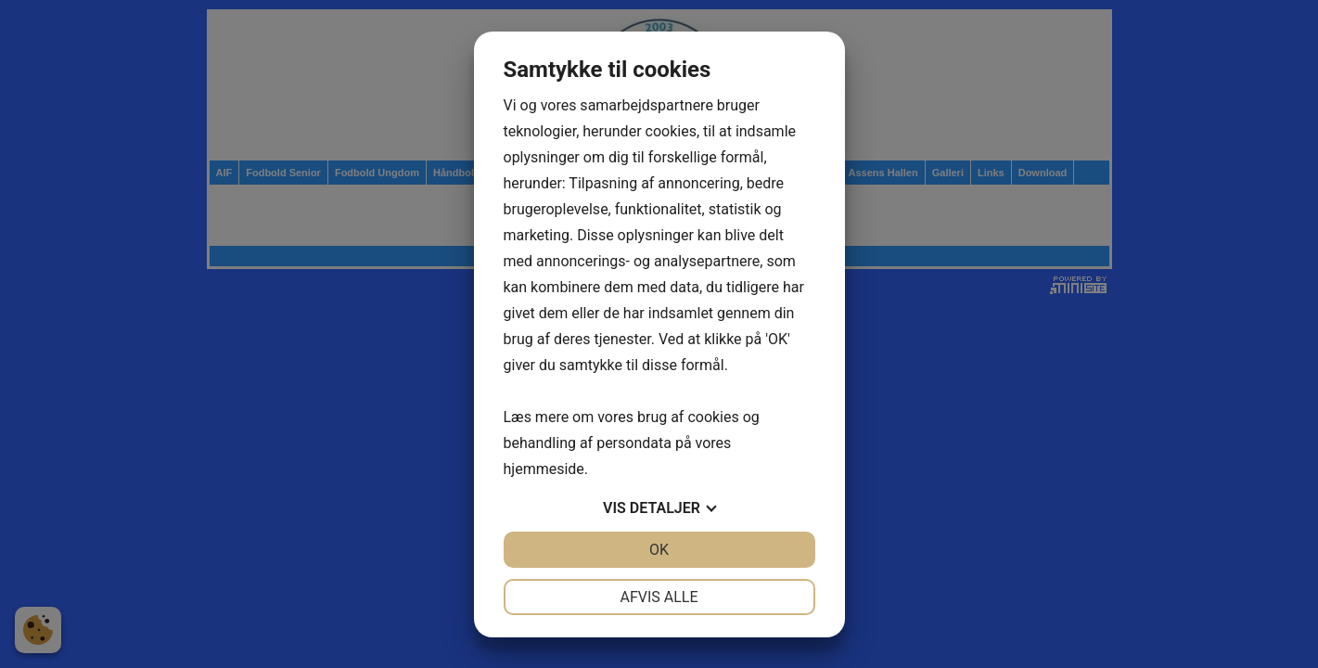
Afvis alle (658, 597)
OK (659, 550)
